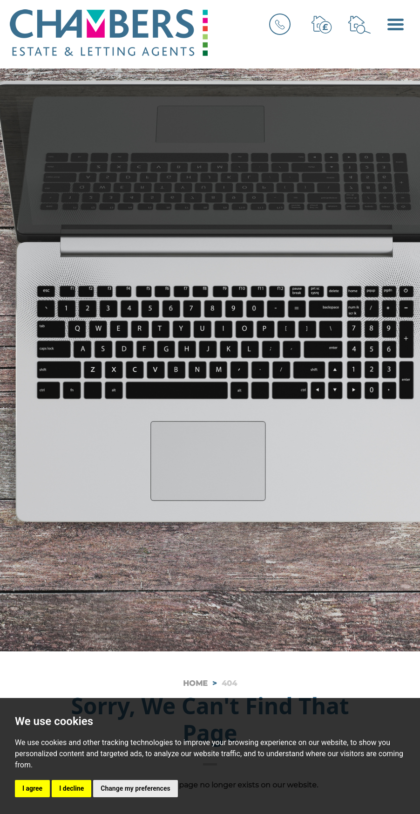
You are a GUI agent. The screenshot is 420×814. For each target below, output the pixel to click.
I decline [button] (71, 788)
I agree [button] (32, 788)
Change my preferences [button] (135, 788)
